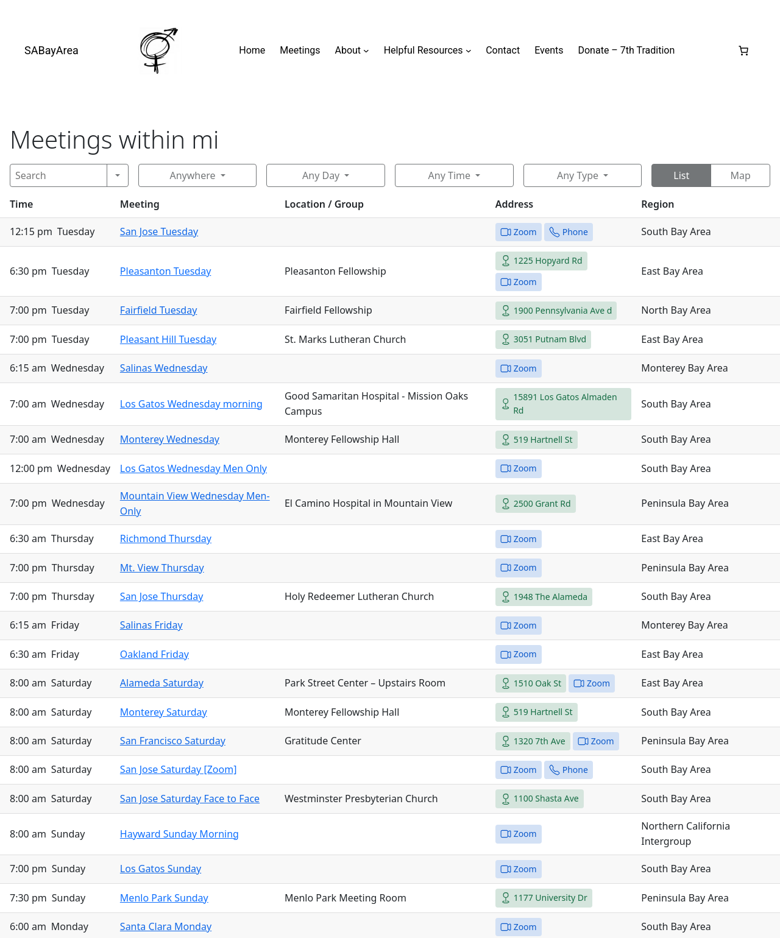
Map (740, 175)
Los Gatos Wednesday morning (191, 404)
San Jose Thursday (162, 596)
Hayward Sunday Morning (179, 834)
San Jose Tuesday (159, 231)
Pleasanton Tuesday (165, 271)
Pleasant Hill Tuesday (168, 339)
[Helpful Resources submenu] (469, 51)
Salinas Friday (151, 625)
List (681, 175)
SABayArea (51, 50)
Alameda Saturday (162, 682)
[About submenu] (366, 51)
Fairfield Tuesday (158, 310)
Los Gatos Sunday (160, 868)
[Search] (58, 175)
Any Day (320, 175)
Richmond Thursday (165, 538)
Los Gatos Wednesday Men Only (193, 468)
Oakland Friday (154, 654)
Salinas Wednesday (164, 368)
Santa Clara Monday (165, 926)
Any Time (449, 175)
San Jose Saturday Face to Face (190, 798)
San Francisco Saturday (172, 740)
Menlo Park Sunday (164, 897)
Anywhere (192, 175)
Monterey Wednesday (169, 439)
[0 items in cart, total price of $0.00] (743, 50)
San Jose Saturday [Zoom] (178, 769)
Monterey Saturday (163, 712)
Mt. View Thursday (162, 567)
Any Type (577, 175)
